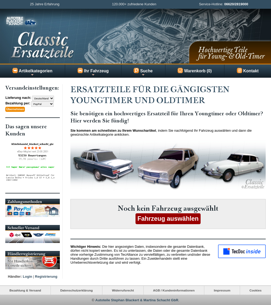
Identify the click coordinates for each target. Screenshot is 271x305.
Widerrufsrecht (123, 289)
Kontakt (248, 70)
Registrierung (46, 276)
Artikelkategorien (32, 72)
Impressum (222, 289)
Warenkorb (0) (195, 70)
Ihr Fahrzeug (93, 72)
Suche (143, 72)
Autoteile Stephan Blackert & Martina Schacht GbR (136, 300)
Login (27, 276)
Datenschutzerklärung (76, 289)
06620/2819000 (236, 4)
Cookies (255, 289)
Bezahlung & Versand (25, 289)
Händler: (15, 276)
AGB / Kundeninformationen (174, 289)
